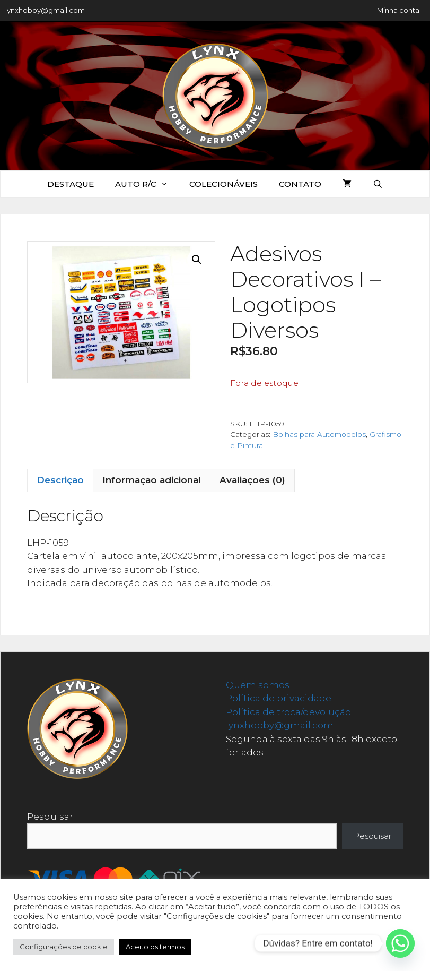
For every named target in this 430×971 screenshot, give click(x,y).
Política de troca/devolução (288, 712)
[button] (196, 259)
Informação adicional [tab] (151, 480)
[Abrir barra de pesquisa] (377, 184)
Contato (300, 184)
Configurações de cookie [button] (64, 946)
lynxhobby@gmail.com (45, 10)
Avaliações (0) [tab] (252, 480)
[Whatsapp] (400, 943)
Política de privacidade (278, 698)
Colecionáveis (223, 184)
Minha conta (398, 10)
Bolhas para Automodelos (319, 434)
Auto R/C (147, 184)
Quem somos (257, 685)
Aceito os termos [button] (155, 946)
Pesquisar (50, 816)
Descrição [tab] (60, 480)
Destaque (70, 184)
